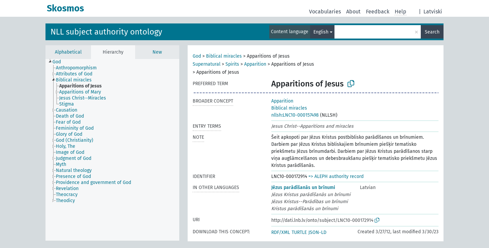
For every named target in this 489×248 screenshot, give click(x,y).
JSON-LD (317, 232)
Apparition (255, 64)
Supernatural (206, 64)
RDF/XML (280, 232)
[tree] (112, 150)
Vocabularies (325, 11)
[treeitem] (59, 62)
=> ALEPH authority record (336, 176)
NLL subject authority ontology (106, 32)
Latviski (432, 11)
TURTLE (299, 232)
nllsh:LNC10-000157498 (295, 115)
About (353, 11)
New (157, 52)
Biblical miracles (224, 56)
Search (432, 32)
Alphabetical (68, 52)
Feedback (377, 11)
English (320, 32)
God (197, 56)
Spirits (232, 64)
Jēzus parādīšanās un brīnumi (303, 187)
